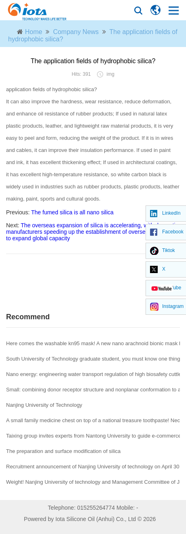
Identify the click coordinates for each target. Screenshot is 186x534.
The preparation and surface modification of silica (63, 451)
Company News (76, 31)
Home (33, 31)
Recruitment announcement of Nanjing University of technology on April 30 (93, 467)
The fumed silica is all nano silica (72, 212)
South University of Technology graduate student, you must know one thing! (94, 359)
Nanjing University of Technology (44, 405)
